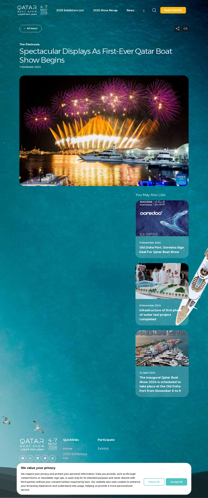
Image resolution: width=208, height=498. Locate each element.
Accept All (176, 481)
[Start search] (154, 10)
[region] (104, 480)
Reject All (154, 481)
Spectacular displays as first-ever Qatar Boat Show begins (95, 55)
